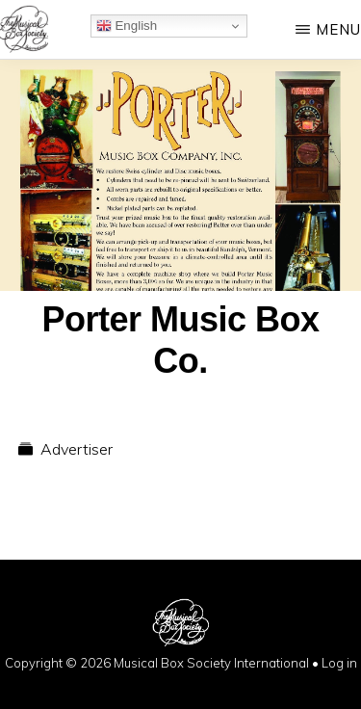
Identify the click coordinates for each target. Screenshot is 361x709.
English (126, 26)
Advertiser (76, 449)
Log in (339, 662)
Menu (338, 29)
